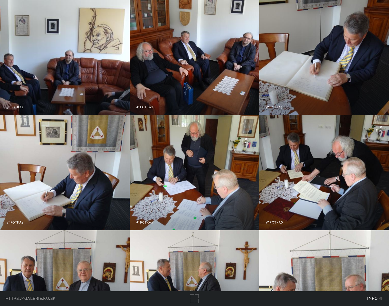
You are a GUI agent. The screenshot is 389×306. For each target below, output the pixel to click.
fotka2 (146, 107)
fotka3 (276, 107)
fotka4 (16, 222)
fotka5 (146, 222)
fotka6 (276, 222)
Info (372, 298)
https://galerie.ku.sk (30, 298)
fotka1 (16, 107)
